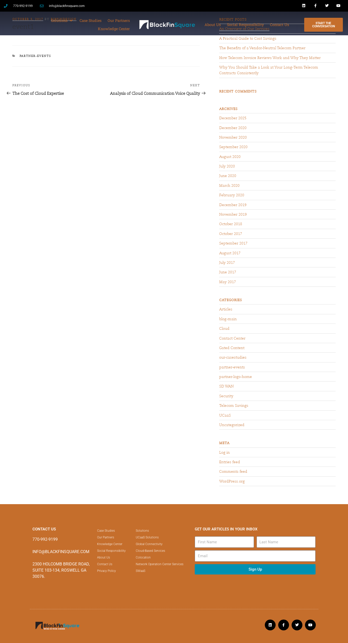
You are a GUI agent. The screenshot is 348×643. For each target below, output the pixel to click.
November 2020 (233, 137)
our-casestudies (233, 357)
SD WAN (226, 386)
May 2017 (227, 282)
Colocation (143, 557)
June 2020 (227, 175)
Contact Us (104, 564)
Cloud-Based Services (150, 551)
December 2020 (233, 127)
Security (226, 396)
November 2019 (233, 214)
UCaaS (225, 415)
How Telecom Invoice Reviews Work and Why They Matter (270, 57)
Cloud (224, 328)
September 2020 (233, 147)
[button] (62, 20)
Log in (224, 452)
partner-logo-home (235, 376)
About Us (103, 557)
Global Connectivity (149, 544)
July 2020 (227, 166)
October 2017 (230, 233)
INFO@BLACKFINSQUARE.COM (60, 551)
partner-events (35, 56)
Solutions (142, 530)
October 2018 (230, 224)
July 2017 (227, 262)
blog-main (228, 319)
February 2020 (231, 195)
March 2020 (229, 185)
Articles (225, 309)
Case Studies (106, 530)
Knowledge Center (109, 544)
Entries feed (229, 462)
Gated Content (231, 347)
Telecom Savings (233, 405)
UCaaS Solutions (147, 537)
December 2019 (233, 204)
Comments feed (233, 471)
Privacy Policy (106, 571)
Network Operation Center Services (159, 564)
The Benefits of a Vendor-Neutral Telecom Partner (262, 48)
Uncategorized (231, 424)
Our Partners (105, 537)
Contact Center (232, 338)
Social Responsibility (111, 551)
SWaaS (140, 571)
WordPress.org (232, 481)
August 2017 (230, 253)
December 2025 (233, 118)
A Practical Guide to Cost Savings (247, 38)
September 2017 (233, 243)
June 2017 (227, 272)
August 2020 (230, 156)
